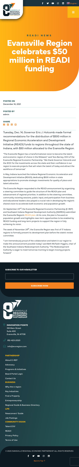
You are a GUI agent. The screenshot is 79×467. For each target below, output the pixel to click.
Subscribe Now (39, 285)
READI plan (30, 215)
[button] (4, 124)
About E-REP (11, 360)
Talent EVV (10, 426)
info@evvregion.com (17, 346)
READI (8, 430)
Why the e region (13, 386)
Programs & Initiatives (15, 369)
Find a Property (12, 395)
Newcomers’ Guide (14, 413)
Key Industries (12, 391)
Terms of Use (11, 439)
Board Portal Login (14, 373)
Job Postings (11, 417)
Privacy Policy (11, 435)
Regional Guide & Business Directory (22, 404)
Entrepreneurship (13, 400)
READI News (39, 35)
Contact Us (10, 378)
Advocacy (10, 364)
